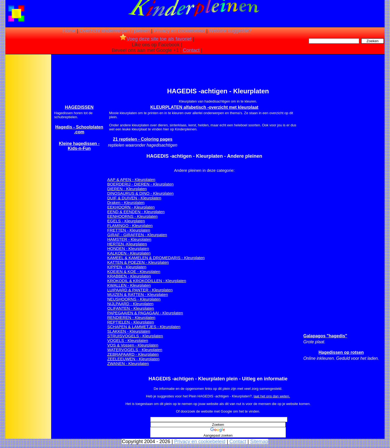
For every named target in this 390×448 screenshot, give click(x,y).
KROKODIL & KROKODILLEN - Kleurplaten (146, 280)
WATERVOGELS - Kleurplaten (134, 349)
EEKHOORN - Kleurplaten (131, 207)
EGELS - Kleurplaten (126, 221)
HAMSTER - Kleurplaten (129, 239)
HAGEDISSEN (79, 107)
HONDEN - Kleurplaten (128, 248)
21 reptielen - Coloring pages (143, 139)
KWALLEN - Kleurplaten (129, 285)
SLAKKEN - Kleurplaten (128, 331)
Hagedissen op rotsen (341, 352)
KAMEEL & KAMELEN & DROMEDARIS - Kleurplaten (156, 257)
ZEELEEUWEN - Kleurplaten (133, 359)
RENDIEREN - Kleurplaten (131, 317)
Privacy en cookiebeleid (179, 31)
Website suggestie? (230, 31)
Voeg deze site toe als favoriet (155, 39)
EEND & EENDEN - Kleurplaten (136, 211)
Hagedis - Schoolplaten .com (79, 129)
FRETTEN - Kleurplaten (128, 230)
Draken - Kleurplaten (126, 202)
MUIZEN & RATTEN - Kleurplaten (137, 294)
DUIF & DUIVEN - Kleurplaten (134, 198)
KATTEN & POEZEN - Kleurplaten (138, 262)
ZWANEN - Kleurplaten (128, 363)
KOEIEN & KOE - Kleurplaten (133, 271)
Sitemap (259, 441)
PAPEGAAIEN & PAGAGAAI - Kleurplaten (145, 313)
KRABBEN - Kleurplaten (129, 276)
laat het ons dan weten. (272, 396)
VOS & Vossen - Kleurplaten (132, 345)
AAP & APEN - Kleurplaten (131, 179)
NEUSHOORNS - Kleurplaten (134, 299)
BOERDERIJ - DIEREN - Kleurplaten (140, 184)
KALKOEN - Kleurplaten (129, 253)
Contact (191, 50)
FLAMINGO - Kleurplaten (130, 225)
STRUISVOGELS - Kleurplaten (135, 336)
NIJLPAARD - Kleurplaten (130, 303)
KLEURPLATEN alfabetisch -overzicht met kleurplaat (204, 107)
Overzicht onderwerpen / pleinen (115, 31)
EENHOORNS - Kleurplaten (132, 216)
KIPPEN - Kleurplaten (126, 267)
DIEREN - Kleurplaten (127, 188)
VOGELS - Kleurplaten (127, 340)
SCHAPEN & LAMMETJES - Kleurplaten (143, 326)
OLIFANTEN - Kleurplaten (130, 308)
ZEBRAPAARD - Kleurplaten (133, 354)
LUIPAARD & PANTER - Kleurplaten (140, 290)
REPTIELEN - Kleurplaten (130, 322)
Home (69, 31)
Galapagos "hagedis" (325, 336)
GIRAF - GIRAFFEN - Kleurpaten (137, 234)
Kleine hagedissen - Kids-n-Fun (79, 146)
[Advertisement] (28, 141)
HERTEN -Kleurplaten (127, 244)
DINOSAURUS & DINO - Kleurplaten (140, 193)
